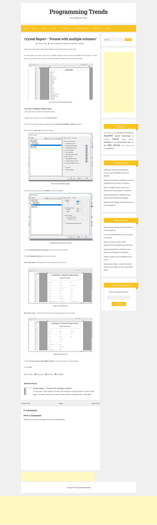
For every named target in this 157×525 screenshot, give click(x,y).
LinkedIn (59, 374)
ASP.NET (43, 28)
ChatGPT (107, 139)
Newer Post (26, 403)
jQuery (111, 148)
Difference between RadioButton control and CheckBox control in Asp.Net (116, 173)
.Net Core (110, 133)
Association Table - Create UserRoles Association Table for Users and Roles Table (118, 267)
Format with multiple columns (73, 43)
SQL (105, 145)
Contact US (97, 28)
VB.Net (127, 145)
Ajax (115, 132)
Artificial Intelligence (125, 133)
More (107, 28)
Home (25, 28)
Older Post (96, 403)
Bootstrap (126, 135)
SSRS (123, 145)
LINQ (129, 142)
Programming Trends (78, 11)
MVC (132, 142)
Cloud (115, 138)
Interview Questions (81, 28)
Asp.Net (108, 135)
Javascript (121, 142)
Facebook (39, 374)
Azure (34, 28)
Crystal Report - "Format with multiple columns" (60, 39)
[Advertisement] (58, 476)
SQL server (114, 145)
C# (133, 136)
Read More (88, 394)
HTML (114, 142)
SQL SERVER (65, 28)
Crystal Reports (56, 43)
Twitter (49, 374)
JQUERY (53, 28)
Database (108, 142)
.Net (105, 133)
